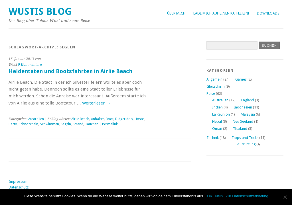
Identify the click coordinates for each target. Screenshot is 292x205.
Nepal (217, 121)
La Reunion (221, 114)
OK (209, 196)
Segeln (66, 124)
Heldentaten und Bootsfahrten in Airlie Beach (70, 71)
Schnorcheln (28, 124)
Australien (36, 119)
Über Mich (176, 13)
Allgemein (214, 79)
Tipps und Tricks (245, 138)
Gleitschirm (215, 86)
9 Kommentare (30, 65)
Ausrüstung (246, 144)
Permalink (110, 124)
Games (241, 79)
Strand (78, 124)
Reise (210, 93)
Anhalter (97, 119)
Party (13, 124)
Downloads (268, 13)
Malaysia (248, 114)
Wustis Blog (40, 11)
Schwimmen (49, 124)
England (247, 100)
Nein (219, 196)
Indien (217, 107)
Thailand (240, 128)
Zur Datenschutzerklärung (247, 196)
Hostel (140, 119)
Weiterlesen (96, 103)
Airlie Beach (80, 119)
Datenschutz (19, 187)
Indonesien (243, 107)
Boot (109, 119)
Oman (217, 128)
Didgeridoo (124, 119)
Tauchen (91, 124)
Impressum (18, 181)
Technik (212, 138)
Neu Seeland (243, 121)
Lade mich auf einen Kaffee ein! (221, 13)
